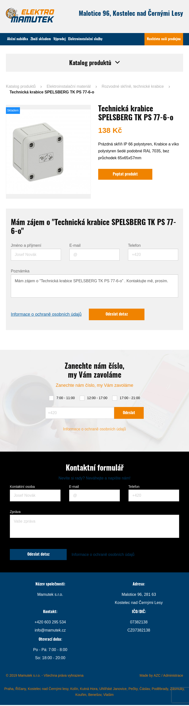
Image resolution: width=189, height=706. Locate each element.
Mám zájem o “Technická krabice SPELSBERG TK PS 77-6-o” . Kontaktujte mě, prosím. (94, 286)
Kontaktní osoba (22, 487)
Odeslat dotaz (118, 315)
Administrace (173, 676)
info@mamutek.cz (50, 631)
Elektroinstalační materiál (69, 86)
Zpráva (15, 512)
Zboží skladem (41, 39)
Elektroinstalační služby (85, 39)
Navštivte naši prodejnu (164, 39)
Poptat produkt (125, 174)
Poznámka (20, 271)
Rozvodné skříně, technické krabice (133, 86)
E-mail (74, 246)
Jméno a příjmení (26, 246)
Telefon (134, 246)
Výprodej (59, 39)
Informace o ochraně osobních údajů (47, 314)
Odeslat (129, 413)
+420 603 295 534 (50, 623)
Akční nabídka (17, 39)
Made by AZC (150, 676)
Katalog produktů (21, 86)
